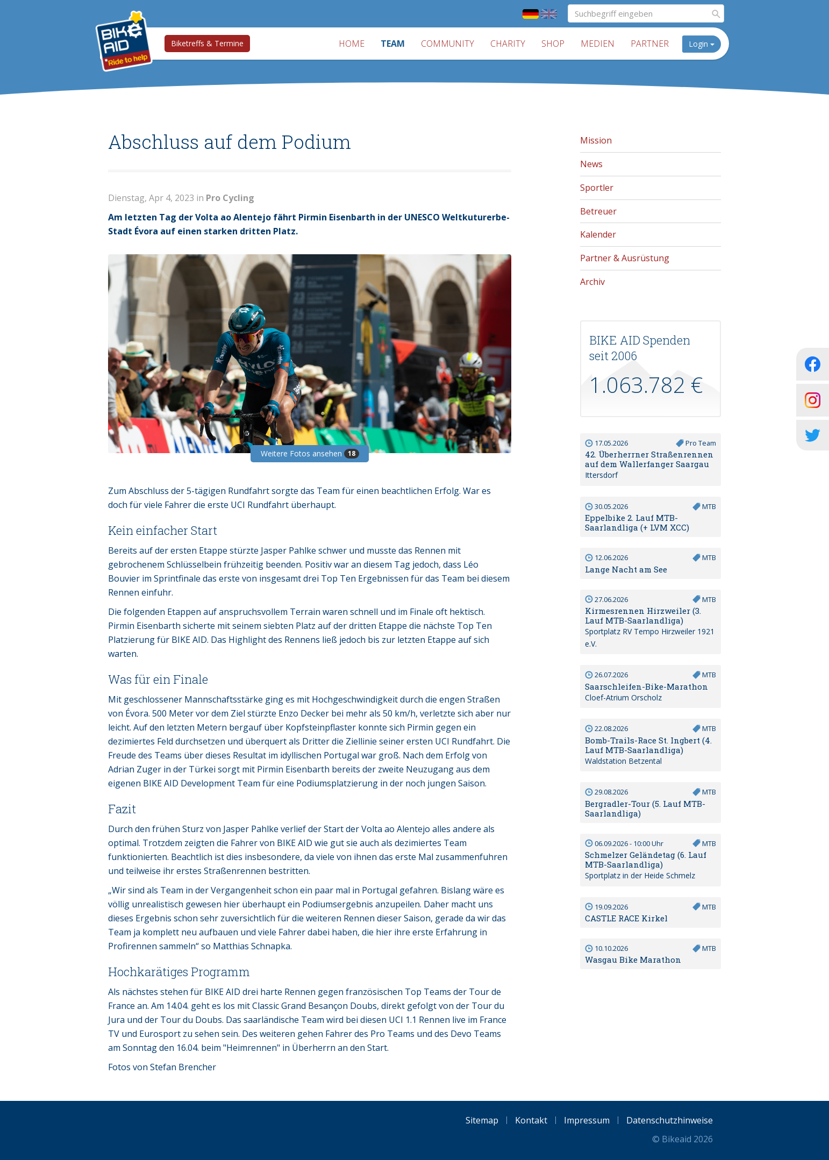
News (591, 164)
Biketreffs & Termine (207, 43)
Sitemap (482, 1120)
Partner (650, 43)
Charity (507, 43)
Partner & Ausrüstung (624, 258)
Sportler (596, 188)
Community (447, 43)
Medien (597, 43)
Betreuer (598, 211)
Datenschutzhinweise (669, 1120)
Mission (596, 140)
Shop (552, 43)
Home (352, 43)
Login (701, 44)
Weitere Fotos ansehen (310, 453)
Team (393, 43)
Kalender (598, 234)
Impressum (587, 1120)
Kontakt (531, 1120)
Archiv (592, 282)
